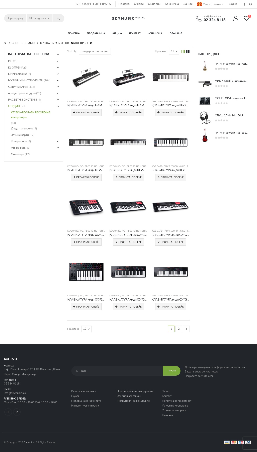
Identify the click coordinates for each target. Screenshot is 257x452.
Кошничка (172, 4)
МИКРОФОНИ (17, 74)
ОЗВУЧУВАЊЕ (18, 87)
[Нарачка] (95, 51)
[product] (86, 78)
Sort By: (72, 51)
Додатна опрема (22, 128)
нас (168, 391)
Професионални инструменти (135, 391)
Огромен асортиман (129, 396)
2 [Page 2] (179, 329)
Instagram (17, 412)
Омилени (154, 4)
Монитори (17, 154)
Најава (75, 396)
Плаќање (175, 33)
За (164, 391)
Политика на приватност (176, 401)
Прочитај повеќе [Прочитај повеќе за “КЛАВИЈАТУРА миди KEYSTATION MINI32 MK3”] (172, 177)
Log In (233, 4)
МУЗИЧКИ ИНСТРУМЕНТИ (25, 80)
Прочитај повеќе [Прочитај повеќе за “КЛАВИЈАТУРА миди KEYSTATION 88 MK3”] (130, 177)
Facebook (8, 412)
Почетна (74, 33)
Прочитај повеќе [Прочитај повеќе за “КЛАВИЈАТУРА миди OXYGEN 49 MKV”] (130, 242)
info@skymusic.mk (15, 393)
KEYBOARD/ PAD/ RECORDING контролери (89, 101)
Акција (117, 33)
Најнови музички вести (85, 406)
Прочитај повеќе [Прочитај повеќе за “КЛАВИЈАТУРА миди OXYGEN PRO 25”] (87, 306)
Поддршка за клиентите (86, 401)
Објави (139, 4)
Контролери (19, 141)
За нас (188, 4)
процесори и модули (22, 93)
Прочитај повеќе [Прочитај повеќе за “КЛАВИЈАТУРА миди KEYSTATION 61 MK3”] (87, 177)
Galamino (29, 442)
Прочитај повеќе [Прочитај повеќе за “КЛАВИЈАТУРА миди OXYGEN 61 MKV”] (172, 242)
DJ (9, 61)
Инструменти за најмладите (133, 401)
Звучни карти (20, 135)
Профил (124, 4)
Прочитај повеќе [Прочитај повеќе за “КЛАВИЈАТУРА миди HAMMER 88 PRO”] (130, 112)
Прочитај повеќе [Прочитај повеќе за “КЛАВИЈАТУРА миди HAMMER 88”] (87, 112)
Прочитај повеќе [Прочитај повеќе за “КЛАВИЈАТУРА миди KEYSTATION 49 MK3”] (172, 112)
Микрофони (18, 148)
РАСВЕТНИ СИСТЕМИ (22, 100)
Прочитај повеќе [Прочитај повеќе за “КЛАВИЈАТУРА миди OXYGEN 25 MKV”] (87, 242)
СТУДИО (14, 106)
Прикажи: (161, 51)
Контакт (134, 33)
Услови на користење (175, 406)
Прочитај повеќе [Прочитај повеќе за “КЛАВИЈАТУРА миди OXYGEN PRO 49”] (130, 306)
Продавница (96, 33)
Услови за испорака (174, 410)
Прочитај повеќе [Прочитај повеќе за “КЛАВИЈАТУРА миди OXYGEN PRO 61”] (172, 306)
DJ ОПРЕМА (16, 68)
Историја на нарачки (83, 391)
